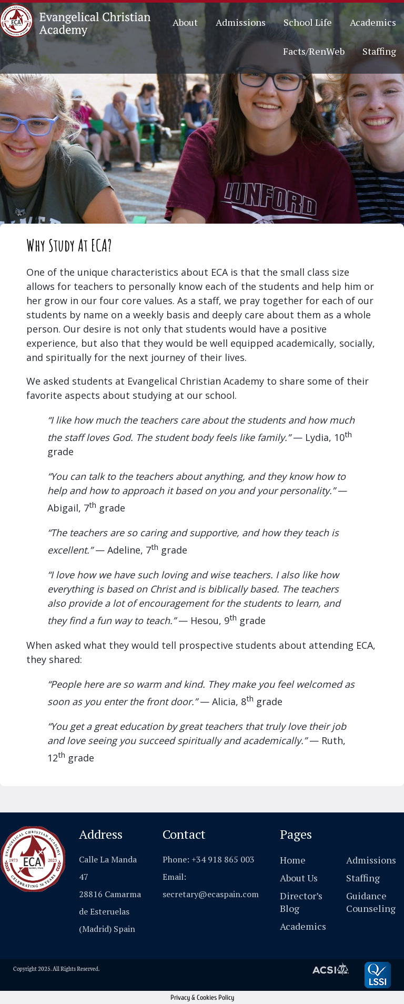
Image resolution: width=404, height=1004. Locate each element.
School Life (308, 22)
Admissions (241, 22)
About (185, 22)
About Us (299, 877)
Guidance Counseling (371, 902)
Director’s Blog (301, 902)
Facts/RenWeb (314, 51)
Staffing (379, 51)
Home (293, 860)
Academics (373, 22)
